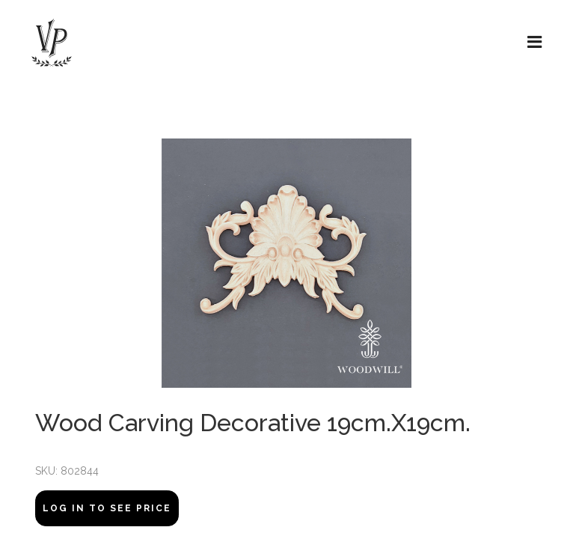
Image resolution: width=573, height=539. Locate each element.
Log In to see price (107, 508)
